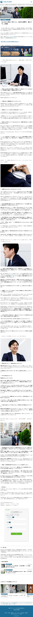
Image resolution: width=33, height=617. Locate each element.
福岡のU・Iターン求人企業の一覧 (11, 4)
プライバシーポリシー (17, 612)
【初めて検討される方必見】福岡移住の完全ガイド (10, 41)
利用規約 (12, 612)
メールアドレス (9, 517)
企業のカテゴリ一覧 (21, 4)
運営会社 (23, 612)
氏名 (7, 522)
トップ (2, 4)
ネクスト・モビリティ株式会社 (12, 36)
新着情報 (26, 612)
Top (1, 602)
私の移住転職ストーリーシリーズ (17, 602)
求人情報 (9, 612)
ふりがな (8, 527)
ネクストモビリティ (12, 274)
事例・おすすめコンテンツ (7, 602)
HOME (6, 612)
